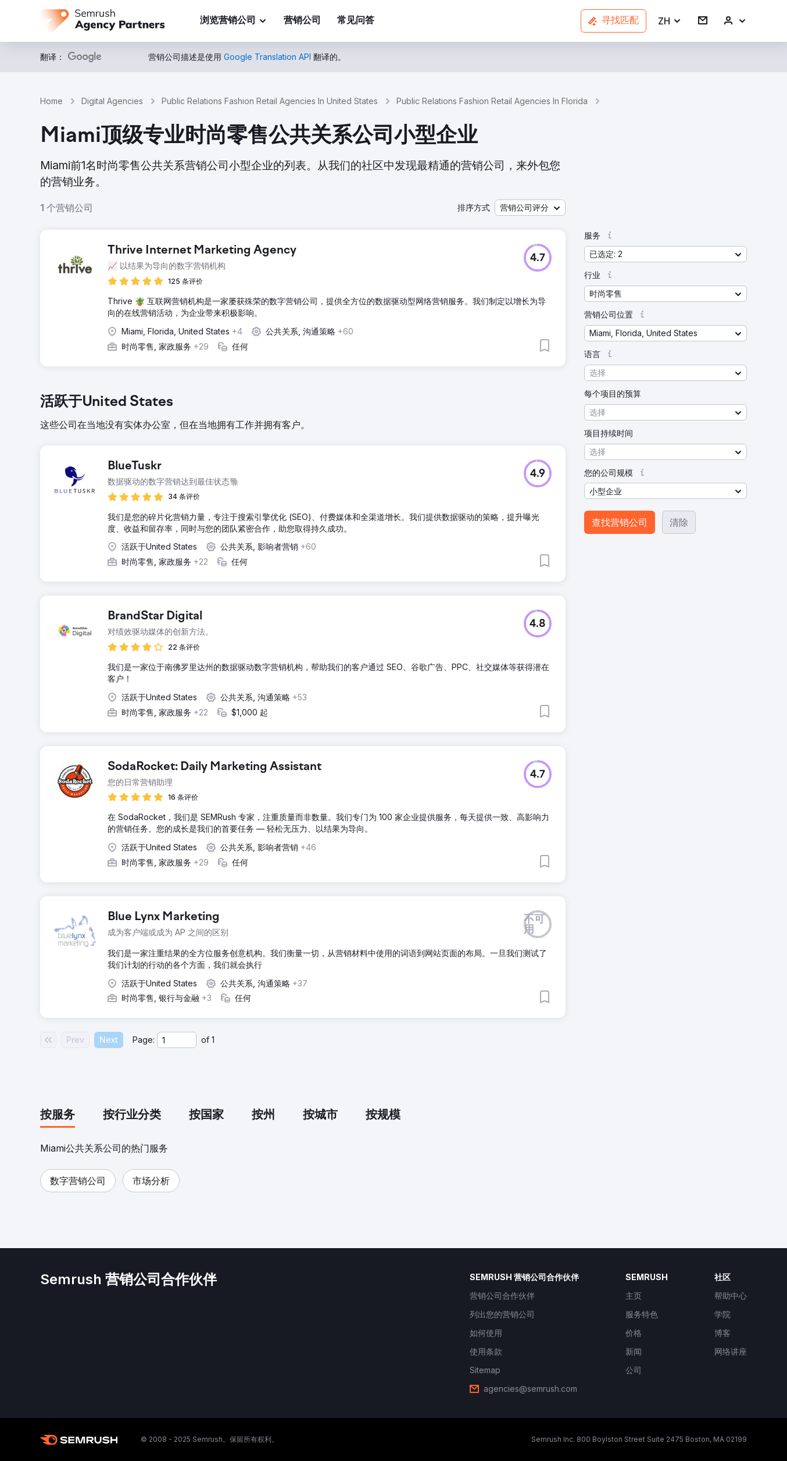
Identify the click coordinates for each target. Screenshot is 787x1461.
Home (51, 101)
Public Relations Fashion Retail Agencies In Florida (492, 101)
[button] (670, 21)
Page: (144, 1040)
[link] (302, 21)
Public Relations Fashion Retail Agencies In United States (270, 101)
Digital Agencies (112, 101)
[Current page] (177, 1039)
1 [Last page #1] (213, 1040)
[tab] (57, 1115)
